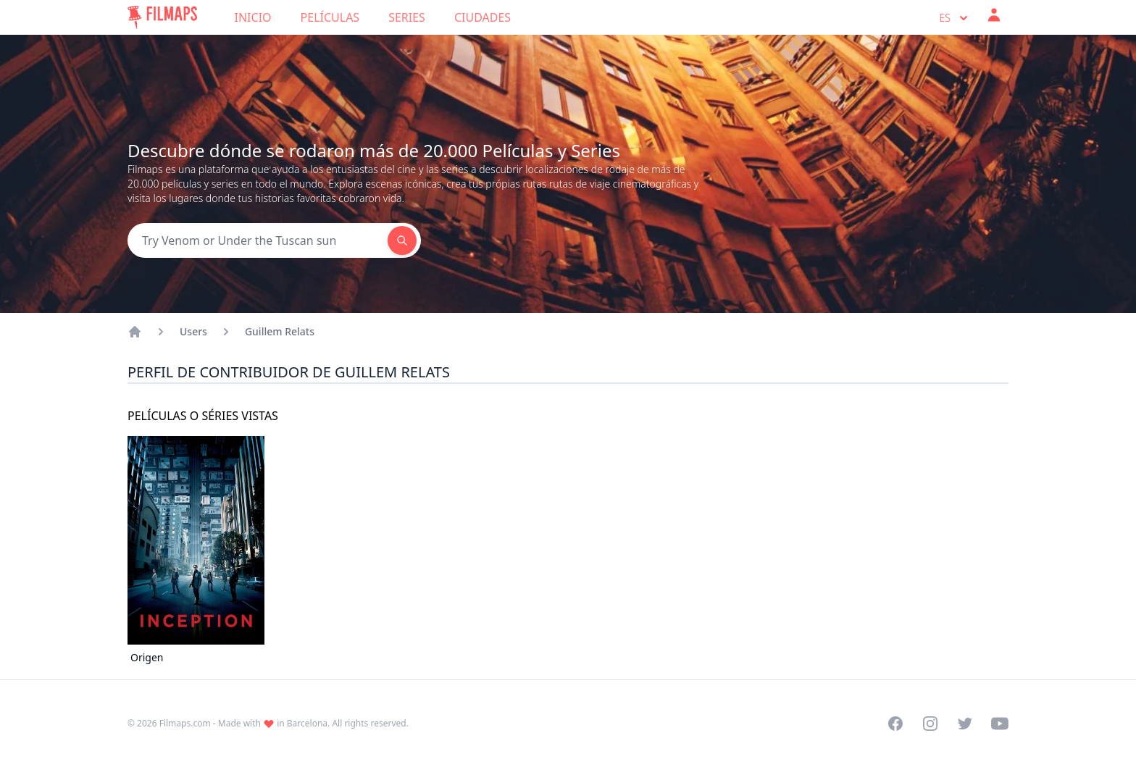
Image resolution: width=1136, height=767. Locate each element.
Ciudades (482, 17)
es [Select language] (955, 18)
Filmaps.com (185, 723)
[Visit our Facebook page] (895, 723)
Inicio (253, 17)
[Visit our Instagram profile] (930, 723)
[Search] (258, 240)
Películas (330, 17)
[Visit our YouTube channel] (999, 723)
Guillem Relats (279, 331)
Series (406, 17)
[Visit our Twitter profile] (965, 723)
